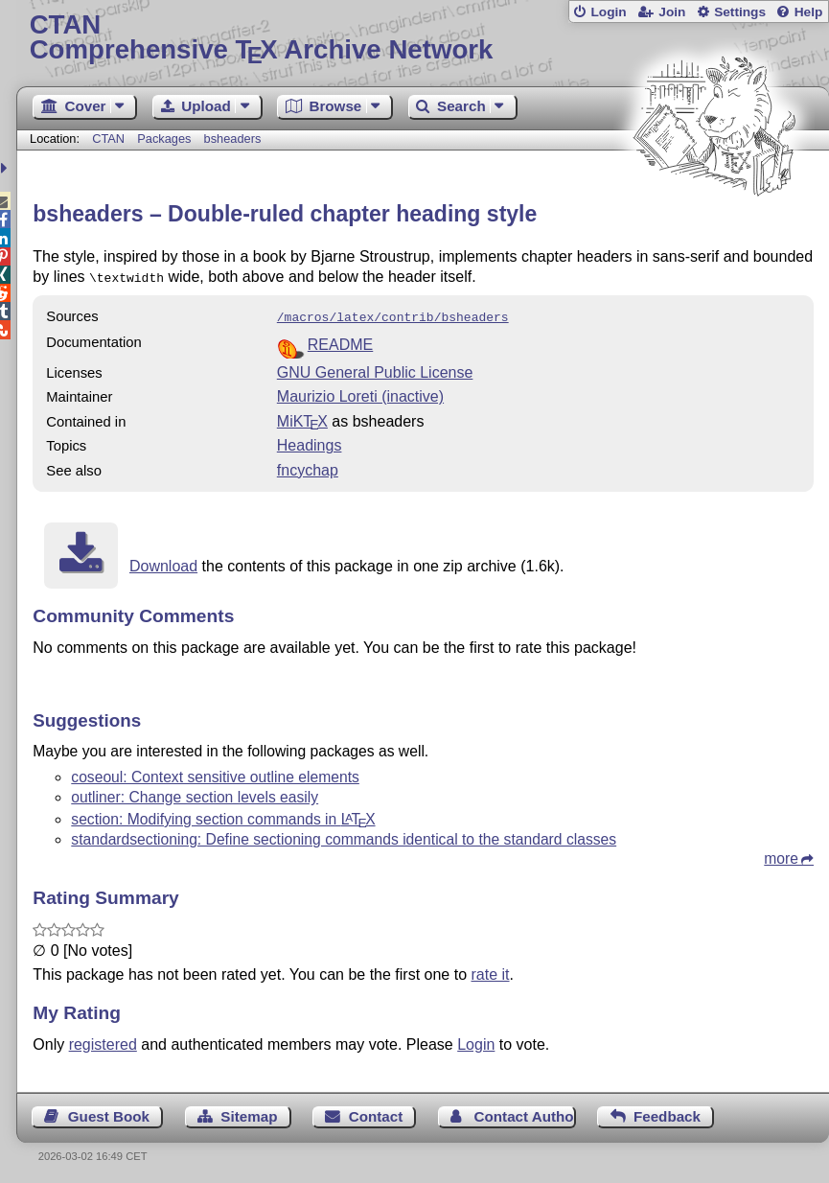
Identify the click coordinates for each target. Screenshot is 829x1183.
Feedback (667, 1112)
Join (671, 12)
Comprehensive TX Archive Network (423, 37)
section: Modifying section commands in (223, 815)
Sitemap (248, 1112)
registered (103, 1040)
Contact (376, 1112)
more (781, 855)
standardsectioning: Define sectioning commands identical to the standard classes (343, 835)
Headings (309, 441)
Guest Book (109, 1112)
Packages (166, 138)
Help (808, 12)
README (340, 341)
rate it (491, 971)
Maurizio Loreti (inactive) (360, 392)
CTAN (108, 138)
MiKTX (302, 417)
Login (608, 12)
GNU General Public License (375, 368)
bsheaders (233, 138)
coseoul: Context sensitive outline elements (215, 773)
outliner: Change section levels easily (194, 793)
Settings (740, 12)
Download (163, 562)
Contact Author (525, 1112)
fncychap (307, 466)
